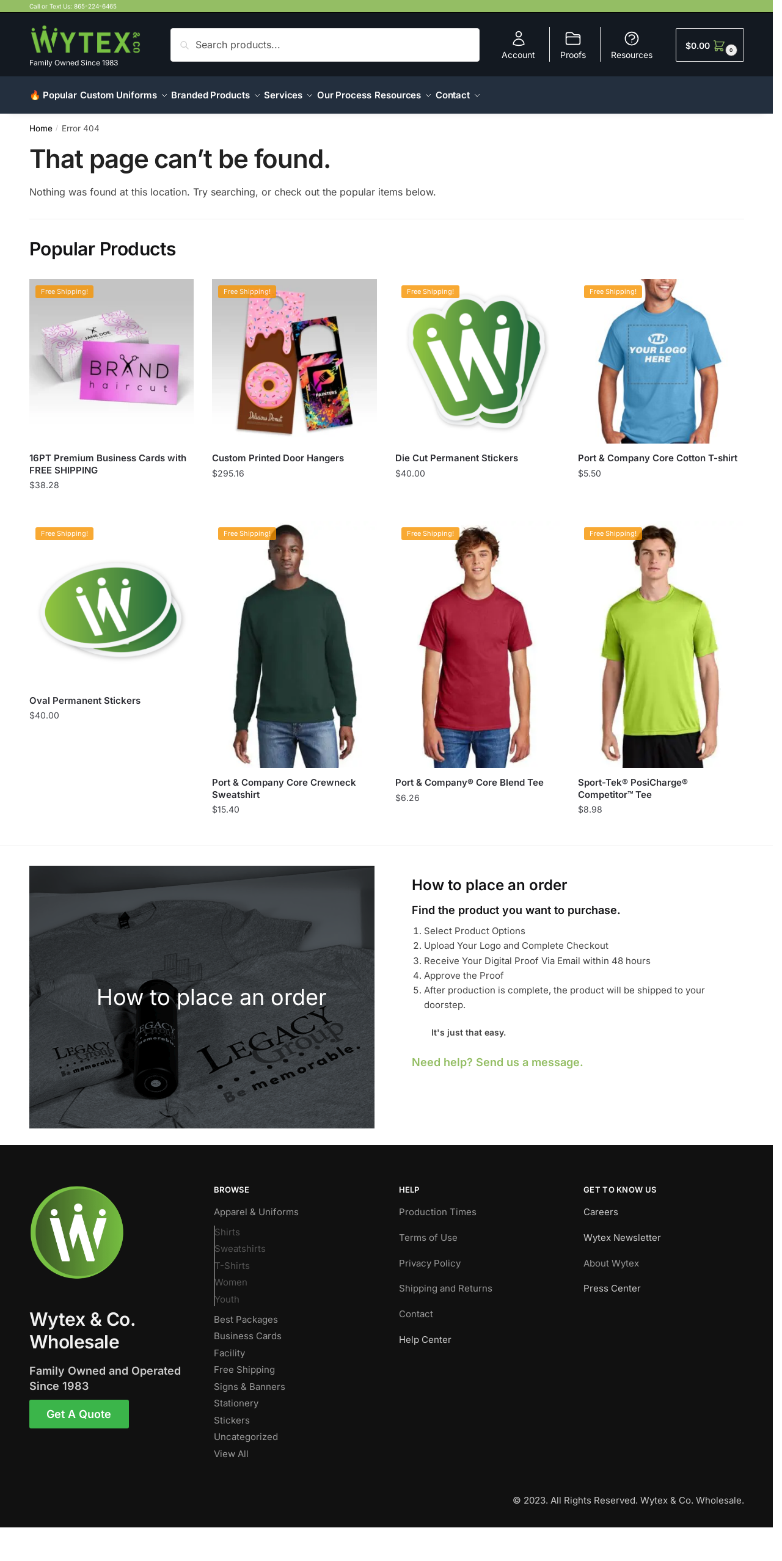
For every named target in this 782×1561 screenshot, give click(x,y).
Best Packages (246, 1312)
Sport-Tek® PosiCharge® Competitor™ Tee (633, 781)
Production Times (438, 1204)
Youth (226, 1292)
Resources (631, 45)
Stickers (232, 1413)
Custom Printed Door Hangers (278, 450)
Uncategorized (246, 1429)
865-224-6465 (95, 6)
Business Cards (248, 1328)
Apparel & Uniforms (256, 1204)
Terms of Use (428, 1230)
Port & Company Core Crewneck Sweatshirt (284, 781)
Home (41, 121)
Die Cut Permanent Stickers (456, 450)
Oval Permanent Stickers (85, 693)
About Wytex (611, 1256)
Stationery (236, 1396)
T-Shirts (232, 1258)
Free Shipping (244, 1362)
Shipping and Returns (445, 1281)
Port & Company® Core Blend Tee (469, 775)
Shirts (227, 1224)
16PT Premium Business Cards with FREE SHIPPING (107, 457)
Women (230, 1275)
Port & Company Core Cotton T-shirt (657, 450)
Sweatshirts (240, 1241)
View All (231, 1446)
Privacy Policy (430, 1256)
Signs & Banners (249, 1379)
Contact (416, 1306)
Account (518, 45)
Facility (229, 1345)
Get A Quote (78, 1406)
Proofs (573, 45)
